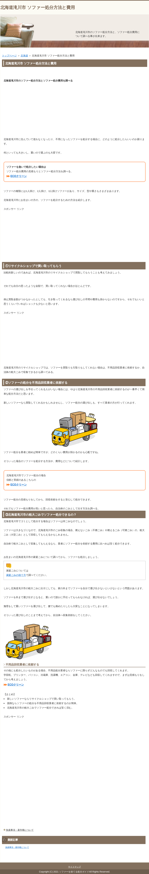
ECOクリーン (19, 176)
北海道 (24, 55)
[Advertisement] (75, 107)
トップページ (9, 55)
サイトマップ (74, 867)
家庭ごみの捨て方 (16, 575)
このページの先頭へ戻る (139, 860)
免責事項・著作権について (20, 830)
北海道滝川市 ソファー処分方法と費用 (37, 7)
